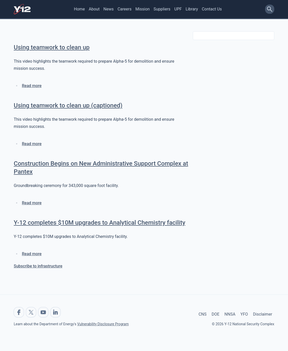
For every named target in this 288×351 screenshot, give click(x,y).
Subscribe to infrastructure (38, 266)
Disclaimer (262, 314)
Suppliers (162, 9)
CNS (202, 314)
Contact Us (212, 9)
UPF (178, 9)
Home (79, 9)
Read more (31, 85)
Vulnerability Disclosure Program (102, 324)
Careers (125, 9)
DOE (216, 314)
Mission (142, 9)
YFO (244, 314)
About (94, 9)
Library (192, 9)
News (109, 9)
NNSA (229, 314)
